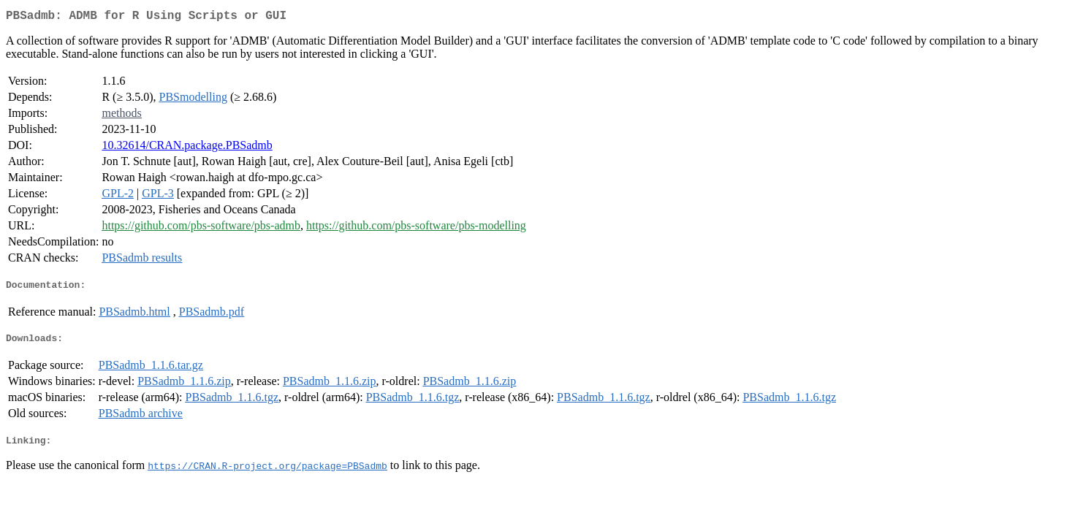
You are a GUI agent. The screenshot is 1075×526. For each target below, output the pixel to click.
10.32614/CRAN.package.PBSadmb (187, 148)
